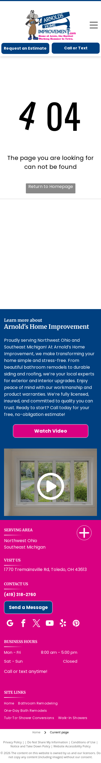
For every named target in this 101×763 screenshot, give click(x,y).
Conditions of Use (83, 742)
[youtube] (49, 624)
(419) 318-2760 (20, 594)
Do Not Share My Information (47, 742)
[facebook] (23, 624)
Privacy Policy (12, 742)
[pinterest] (76, 624)
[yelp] (63, 624)
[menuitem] (11, 703)
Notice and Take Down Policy (30, 746)
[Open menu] (94, 25)
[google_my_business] (10, 624)
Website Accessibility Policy (71, 746)
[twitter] (36, 624)
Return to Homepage (50, 186)
